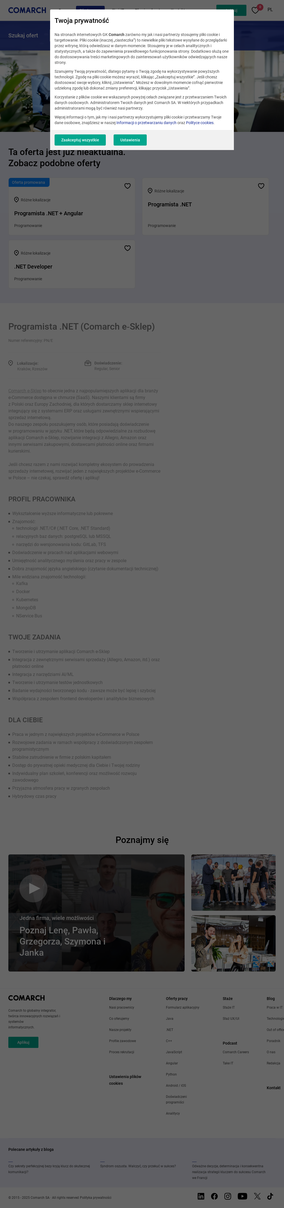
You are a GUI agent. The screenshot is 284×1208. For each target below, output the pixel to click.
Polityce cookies (200, 122)
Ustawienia (130, 140)
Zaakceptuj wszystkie (80, 140)
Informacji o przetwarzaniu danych (146, 122)
